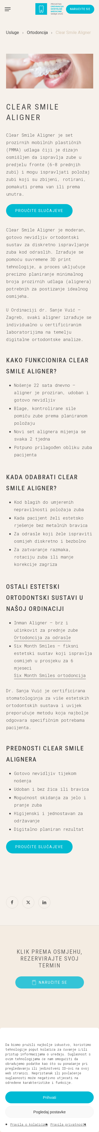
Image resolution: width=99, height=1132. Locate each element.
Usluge (12, 32)
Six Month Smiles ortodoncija (50, 675)
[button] (91, 1034)
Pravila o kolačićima (29, 1124)
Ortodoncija (37, 32)
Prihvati (49, 1097)
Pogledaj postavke (49, 1112)
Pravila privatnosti (68, 1124)
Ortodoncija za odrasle (42, 637)
